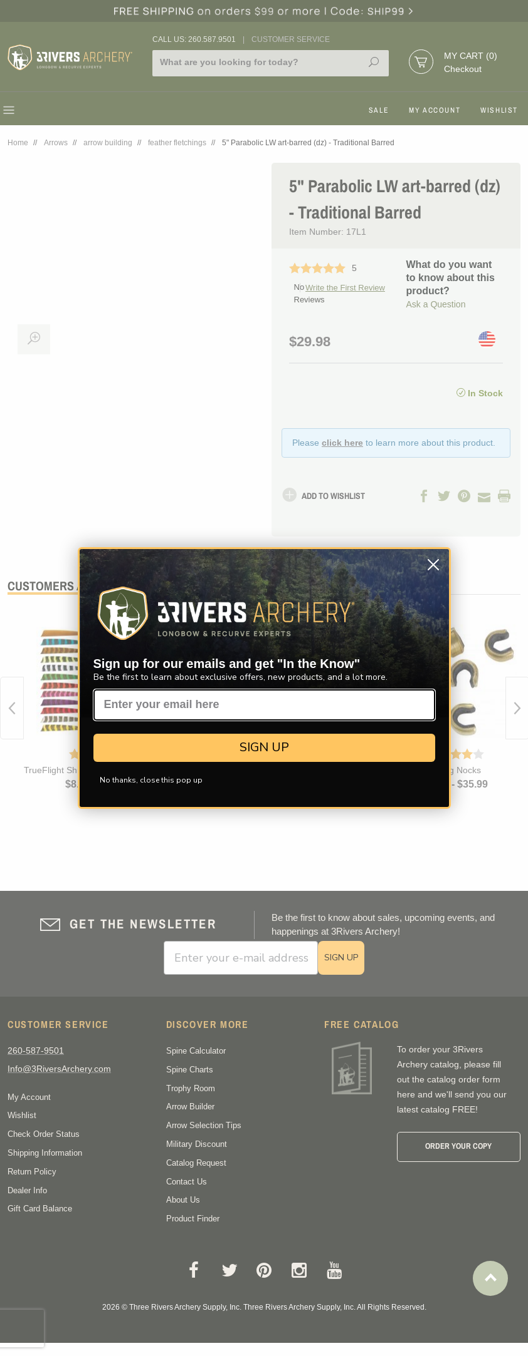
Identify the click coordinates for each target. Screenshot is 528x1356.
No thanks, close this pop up (151, 780)
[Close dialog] (433, 564)
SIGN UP (264, 747)
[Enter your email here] (264, 705)
